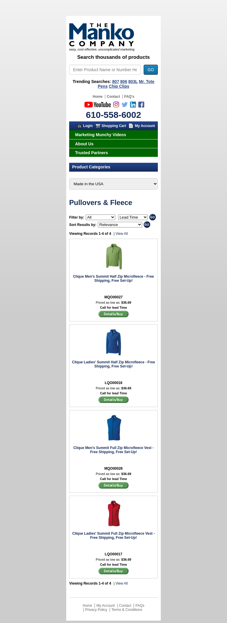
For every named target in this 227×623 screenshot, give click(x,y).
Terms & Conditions (126, 610)
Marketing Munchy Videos (100, 134)
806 (123, 81)
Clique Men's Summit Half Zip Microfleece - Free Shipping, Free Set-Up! (113, 278)
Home (98, 97)
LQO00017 (113, 554)
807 (115, 81)
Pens (103, 86)
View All (122, 234)
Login (88, 126)
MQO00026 (113, 468)
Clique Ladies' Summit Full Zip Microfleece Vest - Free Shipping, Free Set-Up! (113, 535)
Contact (113, 97)
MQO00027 (113, 297)
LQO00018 (113, 383)
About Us (84, 143)
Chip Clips (119, 86)
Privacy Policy (96, 610)
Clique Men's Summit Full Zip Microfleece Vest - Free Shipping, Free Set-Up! (113, 450)
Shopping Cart (114, 126)
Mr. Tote (147, 81)
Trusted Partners (91, 152)
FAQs (139, 606)
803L (133, 81)
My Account (145, 126)
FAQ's (129, 97)
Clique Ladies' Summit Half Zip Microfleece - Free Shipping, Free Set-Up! (113, 364)
